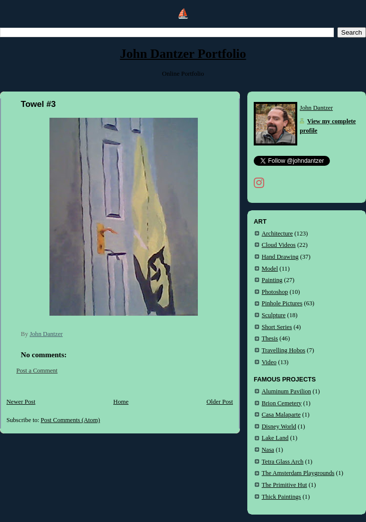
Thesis (270, 338)
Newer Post (21, 401)
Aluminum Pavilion (286, 391)
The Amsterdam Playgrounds (298, 473)
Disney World (279, 426)
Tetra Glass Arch (283, 461)
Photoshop (275, 291)
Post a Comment (36, 370)
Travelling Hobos (283, 350)
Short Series (277, 327)
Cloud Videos (279, 244)
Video (269, 362)
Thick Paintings (281, 496)
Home (121, 401)
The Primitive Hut (284, 484)
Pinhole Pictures (282, 303)
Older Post (219, 401)
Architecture (277, 233)
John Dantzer (316, 107)
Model (270, 268)
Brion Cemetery (282, 403)
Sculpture (273, 315)
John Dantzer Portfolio (183, 54)
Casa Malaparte (281, 414)
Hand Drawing (280, 256)
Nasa (268, 449)
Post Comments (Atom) (70, 420)
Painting (272, 280)
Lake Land (275, 437)
